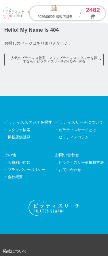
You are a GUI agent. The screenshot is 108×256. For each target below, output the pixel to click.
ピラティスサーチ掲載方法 (81, 162)
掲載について (15, 251)
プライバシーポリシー (26, 169)
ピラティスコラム (74, 137)
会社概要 (15, 177)
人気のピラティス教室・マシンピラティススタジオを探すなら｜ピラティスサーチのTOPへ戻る (54, 59)
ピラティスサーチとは (77, 130)
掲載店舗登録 (19, 137)
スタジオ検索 (19, 130)
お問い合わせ (70, 169)
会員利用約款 (19, 162)
